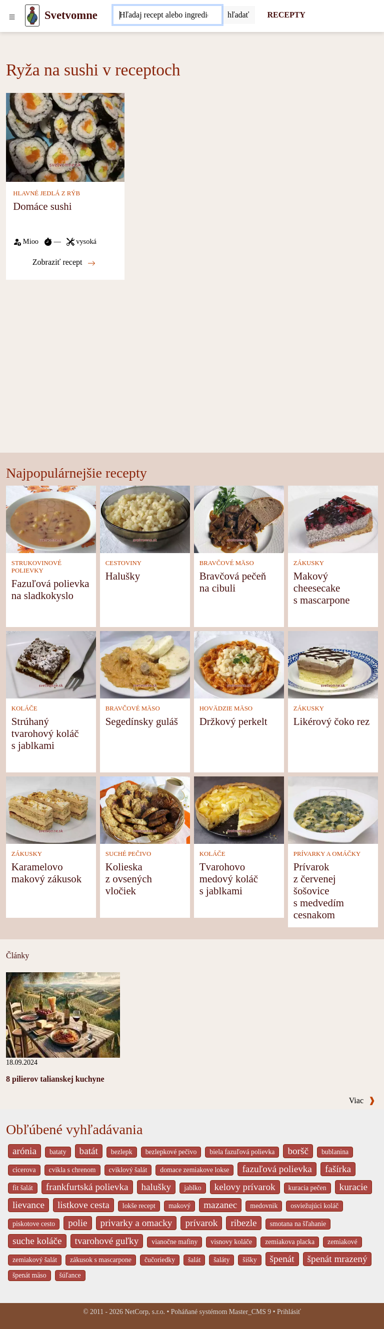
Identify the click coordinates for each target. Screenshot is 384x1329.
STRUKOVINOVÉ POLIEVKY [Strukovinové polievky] (37, 567)
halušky (157, 1187)
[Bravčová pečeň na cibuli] (239, 518)
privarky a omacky (136, 1223)
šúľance (70, 1275)
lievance (28, 1205)
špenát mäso (29, 1275)
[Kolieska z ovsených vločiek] (145, 809)
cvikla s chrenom (72, 1170)
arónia (24, 1151)
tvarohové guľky (107, 1241)
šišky (249, 1260)
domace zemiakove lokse (194, 1170)
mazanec (220, 1205)
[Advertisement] (192, 378)
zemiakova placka (289, 1242)
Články (17, 955)
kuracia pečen (307, 1188)
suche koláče (37, 1241)
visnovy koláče (231, 1242)
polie (77, 1223)
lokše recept (139, 1206)
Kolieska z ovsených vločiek (129, 878)
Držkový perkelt (234, 721)
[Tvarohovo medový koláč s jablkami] (239, 809)
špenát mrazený (338, 1259)
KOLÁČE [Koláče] (25, 708)
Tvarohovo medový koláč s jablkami (229, 878)
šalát (194, 1260)
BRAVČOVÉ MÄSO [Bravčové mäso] (227, 563)
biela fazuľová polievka (242, 1152)
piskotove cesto (33, 1224)
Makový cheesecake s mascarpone (322, 588)
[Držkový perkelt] (239, 664)
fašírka (338, 1169)
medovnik (264, 1206)
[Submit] (239, 15)
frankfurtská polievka (87, 1187)
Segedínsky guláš (142, 721)
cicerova (24, 1170)
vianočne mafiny (175, 1242)
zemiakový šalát (34, 1260)
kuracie (354, 1187)
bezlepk (121, 1152)
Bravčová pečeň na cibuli (233, 582)
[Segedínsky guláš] (145, 664)
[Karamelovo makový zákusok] (51, 809)
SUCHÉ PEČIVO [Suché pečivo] (128, 853)
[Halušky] (145, 518)
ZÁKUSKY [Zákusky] (309, 563)
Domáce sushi (42, 206)
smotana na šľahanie (298, 1224)
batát (89, 1151)
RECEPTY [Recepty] (286, 14)
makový (179, 1206)
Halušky (123, 576)
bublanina (335, 1152)
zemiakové (343, 1242)
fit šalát (22, 1188)
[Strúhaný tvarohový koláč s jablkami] (51, 664)
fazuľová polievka (277, 1169)
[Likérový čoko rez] (333, 664)
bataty (58, 1152)
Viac (362, 1100)
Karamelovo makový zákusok (47, 872)
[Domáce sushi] (65, 136)
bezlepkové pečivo (171, 1152)
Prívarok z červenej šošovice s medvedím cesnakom (319, 890)
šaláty (222, 1260)
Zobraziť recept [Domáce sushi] (64, 262)
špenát (282, 1259)
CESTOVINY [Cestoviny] (124, 563)
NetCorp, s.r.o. (144, 1312)
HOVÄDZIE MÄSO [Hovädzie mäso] (226, 708)
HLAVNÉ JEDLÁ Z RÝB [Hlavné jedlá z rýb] (46, 193)
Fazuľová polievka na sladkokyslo (51, 589)
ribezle (243, 1223)
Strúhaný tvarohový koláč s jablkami (45, 733)
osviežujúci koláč (314, 1206)
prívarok (201, 1223)
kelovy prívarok (245, 1187)
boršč (298, 1151)
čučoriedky (159, 1260)
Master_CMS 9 (250, 1312)
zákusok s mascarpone (101, 1260)
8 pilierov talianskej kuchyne (55, 1079)
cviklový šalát (128, 1170)
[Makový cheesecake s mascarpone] (333, 518)
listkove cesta (84, 1205)
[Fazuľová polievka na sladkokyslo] (51, 518)
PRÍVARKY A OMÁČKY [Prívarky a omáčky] (327, 853)
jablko (192, 1188)
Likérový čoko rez (332, 721)
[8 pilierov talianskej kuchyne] (63, 1014)
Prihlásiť (289, 1312)
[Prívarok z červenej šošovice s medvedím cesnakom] (333, 809)
